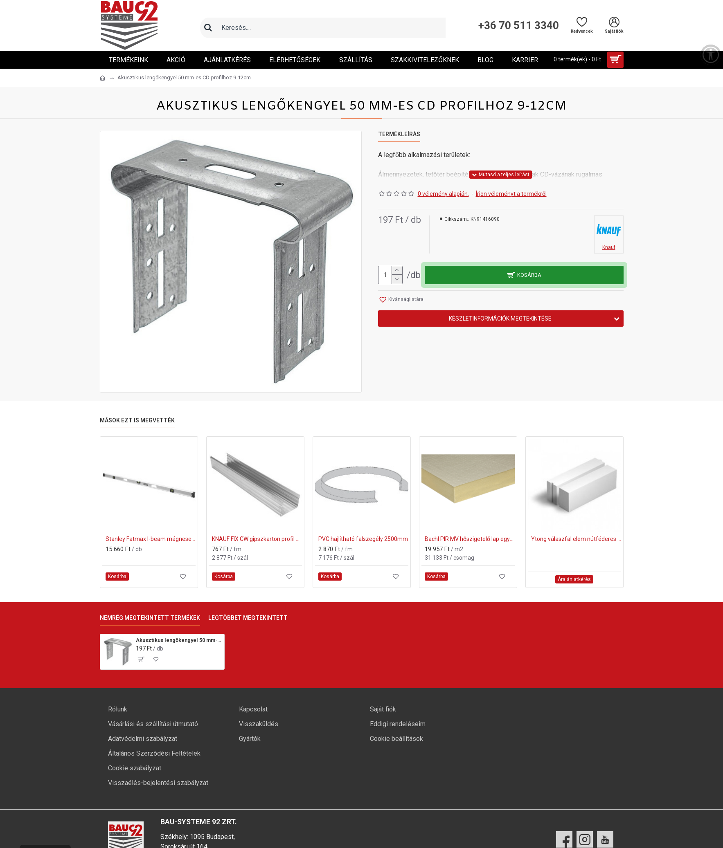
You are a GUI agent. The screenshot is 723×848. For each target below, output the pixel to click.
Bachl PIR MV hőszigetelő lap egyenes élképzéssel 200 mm (470, 539)
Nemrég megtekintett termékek (150, 618)
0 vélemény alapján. (443, 194)
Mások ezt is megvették (137, 420)
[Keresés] (208, 28)
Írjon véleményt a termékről (511, 194)
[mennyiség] (390, 275)
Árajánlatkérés (574, 579)
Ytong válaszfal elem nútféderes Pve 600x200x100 (576, 539)
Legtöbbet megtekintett (248, 618)
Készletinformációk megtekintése (500, 318)
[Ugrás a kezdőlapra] (102, 78)
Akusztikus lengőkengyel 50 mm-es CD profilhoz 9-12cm (178, 640)
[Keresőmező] (331, 28)
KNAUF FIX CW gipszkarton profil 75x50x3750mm (257, 539)
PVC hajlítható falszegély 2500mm (363, 539)
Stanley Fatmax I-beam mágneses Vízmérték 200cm (151, 539)
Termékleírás (399, 134)
